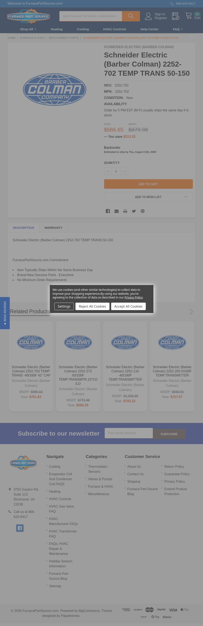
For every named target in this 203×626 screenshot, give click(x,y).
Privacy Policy (134, 297)
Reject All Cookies (92, 306)
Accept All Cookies (128, 306)
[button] (5, 313)
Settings (64, 306)
